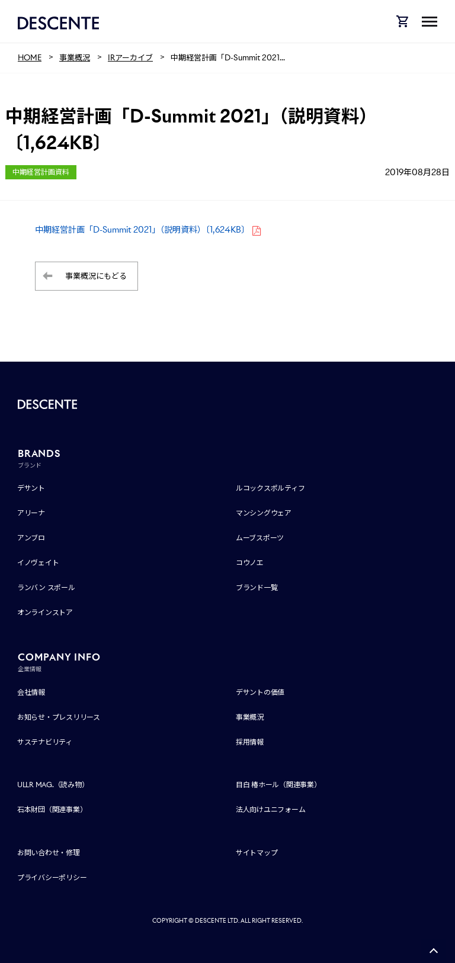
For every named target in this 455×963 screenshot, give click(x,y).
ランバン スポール (46, 587)
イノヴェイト (38, 562)
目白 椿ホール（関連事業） (278, 784)
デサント (31, 488)
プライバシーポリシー (52, 877)
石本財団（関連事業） (52, 809)
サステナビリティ (44, 741)
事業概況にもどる (96, 276)
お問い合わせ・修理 (48, 852)
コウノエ (250, 562)
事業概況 (250, 717)
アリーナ (31, 512)
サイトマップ (257, 852)
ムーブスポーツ (260, 537)
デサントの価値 (260, 692)
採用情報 (250, 741)
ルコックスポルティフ (270, 488)
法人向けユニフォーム (271, 809)
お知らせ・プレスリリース (58, 717)
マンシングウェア (263, 512)
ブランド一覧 (257, 587)
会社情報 (31, 692)
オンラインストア (45, 612)
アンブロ (31, 537)
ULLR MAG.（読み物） (53, 784)
